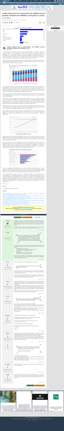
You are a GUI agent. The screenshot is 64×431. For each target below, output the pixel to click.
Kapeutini (8, 321)
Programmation (39, 2)
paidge (7, 380)
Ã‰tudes (45, 0)
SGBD (44, 2)
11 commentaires (23, 22)
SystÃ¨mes (55, 2)
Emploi (40, 0)
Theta (7, 268)
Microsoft (25, 2)
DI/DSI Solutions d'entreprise (10, 2)
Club (53, 0)
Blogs (27, 0)
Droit (49, 0)
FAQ (24, 0)
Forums (15, 0)
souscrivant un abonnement (26, 210)
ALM (22, 2)
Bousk (7, 287)
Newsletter (35, 0)
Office (47, 2)
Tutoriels (20, 0)
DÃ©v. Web (32, 2)
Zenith (7, 185)
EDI (35, 2)
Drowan (7, 238)
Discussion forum (55, 28)
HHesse (7, 339)
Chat (31, 0)
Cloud (17, 2)
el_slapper (7, 370)
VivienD (7, 226)
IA (19, 2)
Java (28, 2)
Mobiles (51, 2)
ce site (41, 340)
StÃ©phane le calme (14, 22)
